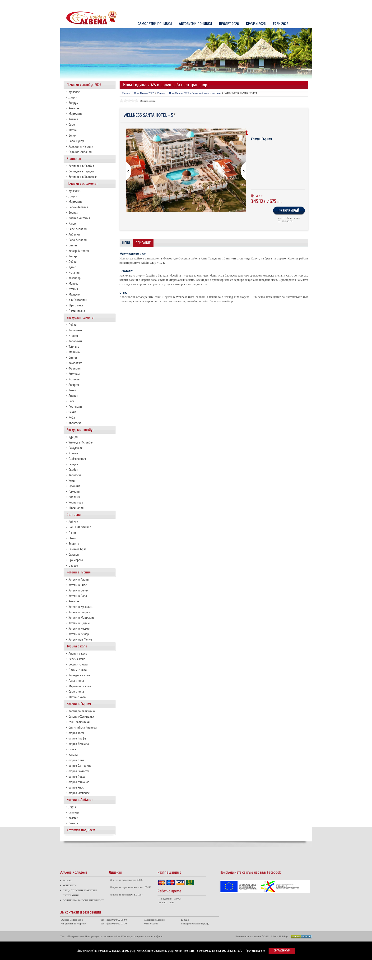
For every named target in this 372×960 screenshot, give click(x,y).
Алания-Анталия (79, 218)
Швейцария (76, 508)
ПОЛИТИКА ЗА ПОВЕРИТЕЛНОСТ (153, 4)
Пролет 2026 (229, 24)
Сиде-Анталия (78, 229)
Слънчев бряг (77, 549)
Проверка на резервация (290, 4)
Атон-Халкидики (79, 722)
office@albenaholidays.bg (195, 923)
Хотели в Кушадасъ (81, 607)
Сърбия (73, 469)
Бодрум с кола (78, 664)
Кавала (73, 755)
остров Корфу (77, 738)
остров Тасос (76, 733)
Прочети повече (255, 951)
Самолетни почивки (155, 24)
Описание (143, 242)
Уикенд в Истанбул (81, 442)
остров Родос (77, 776)
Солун (72, 749)
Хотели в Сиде (78, 585)
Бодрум (74, 103)
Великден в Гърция (81, 171)
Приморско (76, 560)
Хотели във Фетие (80, 639)
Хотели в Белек (78, 590)
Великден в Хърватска (83, 177)
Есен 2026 (280, 24)
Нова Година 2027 (144, 93)
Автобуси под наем (81, 830)
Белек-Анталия (78, 207)
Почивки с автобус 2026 (84, 84)
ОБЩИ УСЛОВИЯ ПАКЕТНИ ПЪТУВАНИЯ (112, 4)
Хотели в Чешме (79, 628)
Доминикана (77, 311)
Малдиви (74, 294)
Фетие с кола (77, 697)
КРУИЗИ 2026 (256, 24)
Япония (73, 395)
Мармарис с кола (80, 686)
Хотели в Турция (79, 572)
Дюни (72, 533)
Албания (74, 234)
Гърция (73, 464)
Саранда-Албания (80, 152)
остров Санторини (80, 765)
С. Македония (77, 459)
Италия (73, 289)
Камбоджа (75, 363)
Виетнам (74, 374)
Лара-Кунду (76, 141)
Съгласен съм (282, 950)
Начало (126, 93)
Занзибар (75, 278)
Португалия (76, 406)
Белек (72, 135)
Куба (72, 417)
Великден (74, 158)
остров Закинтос (79, 771)
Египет (73, 245)
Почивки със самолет (82, 183)
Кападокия (75, 330)
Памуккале (76, 448)
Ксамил (73, 818)
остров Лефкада (79, 744)
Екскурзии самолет (81, 317)
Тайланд (74, 346)
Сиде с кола (76, 691)
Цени (126, 242)
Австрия (74, 385)
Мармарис (75, 113)
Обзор (72, 538)
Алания (73, 119)
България (74, 514)
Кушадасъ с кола (79, 675)
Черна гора (76, 502)
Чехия (72, 412)
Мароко (73, 283)
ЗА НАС (68, 4)
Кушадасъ (75, 92)
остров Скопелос (79, 793)
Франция (74, 368)
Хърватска (75, 423)
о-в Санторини (78, 300)
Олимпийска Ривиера (83, 727)
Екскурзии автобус (80, 429)
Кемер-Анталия (79, 251)
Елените (74, 543)
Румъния (74, 486)
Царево (73, 565)
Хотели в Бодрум (80, 612)
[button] (240, 171)
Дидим (73, 97)
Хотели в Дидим (79, 623)
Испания (74, 272)
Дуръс (72, 807)
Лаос (71, 401)
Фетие (73, 130)
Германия (75, 491)
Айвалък (74, 108)
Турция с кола (77, 646)
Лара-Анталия (78, 240)
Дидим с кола (78, 670)
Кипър (73, 256)
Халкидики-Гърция (81, 146)
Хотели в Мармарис (81, 617)
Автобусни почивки (195, 24)
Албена (73, 522)
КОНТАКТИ (82, 4)
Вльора (73, 823)
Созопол (74, 554)
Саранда (74, 812)
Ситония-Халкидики (81, 716)
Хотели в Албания (80, 799)
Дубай (73, 261)
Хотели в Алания (79, 579)
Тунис (72, 267)
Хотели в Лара (78, 596)
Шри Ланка (76, 305)
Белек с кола (77, 659)
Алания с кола (78, 653)
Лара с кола (76, 681)
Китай (72, 390)
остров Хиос (76, 787)
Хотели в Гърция (79, 704)
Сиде (72, 124)
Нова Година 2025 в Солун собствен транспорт (195, 93)
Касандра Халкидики (82, 711)
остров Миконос (79, 782)
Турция (73, 437)
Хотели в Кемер (79, 634)
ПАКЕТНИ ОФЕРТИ (80, 527)
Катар (72, 223)
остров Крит (76, 760)
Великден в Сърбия (81, 166)
